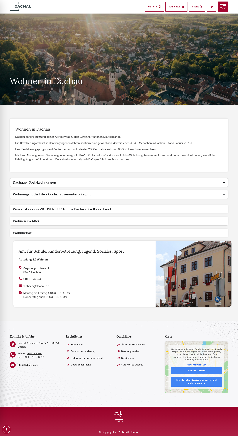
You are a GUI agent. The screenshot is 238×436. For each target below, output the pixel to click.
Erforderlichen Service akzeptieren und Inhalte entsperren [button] (196, 381)
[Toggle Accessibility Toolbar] (6, 430)
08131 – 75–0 (34, 353)
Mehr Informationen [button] (196, 365)
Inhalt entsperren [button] (196, 370)
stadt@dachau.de (28, 365)
